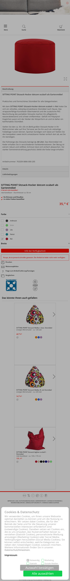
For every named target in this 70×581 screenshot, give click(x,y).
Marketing (49, 560)
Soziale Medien (51, 563)
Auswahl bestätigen (39, 567)
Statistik (33, 563)
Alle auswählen (43, 573)
